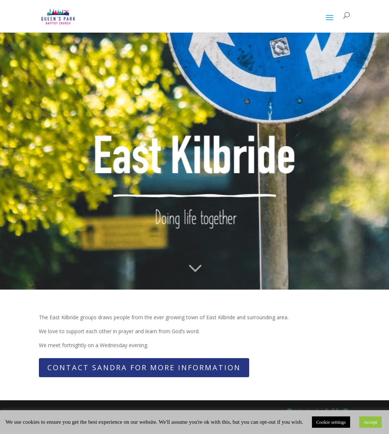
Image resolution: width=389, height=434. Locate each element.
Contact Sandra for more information (144, 367)
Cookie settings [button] (331, 422)
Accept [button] (370, 422)
